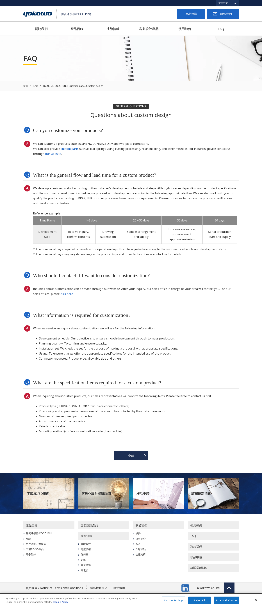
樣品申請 (142, 493)
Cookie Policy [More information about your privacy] (60, 602)
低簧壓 (84, 554)
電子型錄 (31, 554)
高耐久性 (86, 543)
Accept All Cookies (226, 600)
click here (66, 294)
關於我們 (41, 29)
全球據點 (141, 549)
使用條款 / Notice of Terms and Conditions (54, 588)
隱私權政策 (97, 588)
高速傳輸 (86, 565)
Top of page (229, 587)
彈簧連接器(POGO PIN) (39, 533)
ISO (138, 543)
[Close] (256, 600)
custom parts (70, 149)
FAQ (221, 29)
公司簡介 (141, 538)
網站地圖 (119, 588)
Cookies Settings (173, 600)
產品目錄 (76, 29)
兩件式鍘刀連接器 (36, 543)
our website (53, 154)
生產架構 (141, 554)
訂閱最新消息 (201, 493)
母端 (28, 538)
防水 (83, 559)
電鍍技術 (86, 549)
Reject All (199, 600)
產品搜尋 (191, 14)
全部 (131, 456)
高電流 (84, 570)
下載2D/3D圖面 (38, 493)
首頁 (25, 86)
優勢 (138, 533)
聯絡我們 (226, 14)
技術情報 (112, 29)
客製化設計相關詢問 (96, 493)
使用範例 (184, 29)
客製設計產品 (149, 29)
